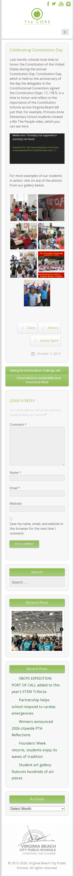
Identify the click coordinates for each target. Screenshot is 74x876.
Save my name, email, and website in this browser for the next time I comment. (36, 528)
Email (15, 488)
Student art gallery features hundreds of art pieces (33, 771)
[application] (37, 148)
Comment (18, 424)
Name (15, 472)
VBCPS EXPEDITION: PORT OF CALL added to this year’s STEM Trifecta (36, 685)
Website (16, 503)
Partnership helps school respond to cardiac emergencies (34, 707)
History (53, 328)
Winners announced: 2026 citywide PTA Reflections (32, 728)
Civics (31, 328)
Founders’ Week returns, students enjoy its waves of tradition (34, 750)
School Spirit (49, 340)
